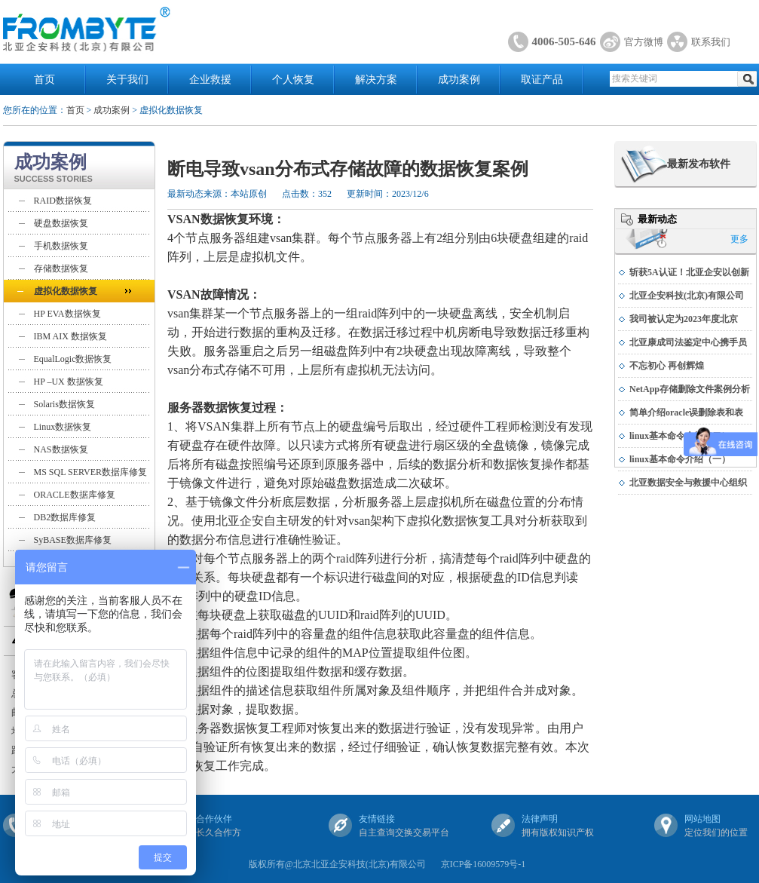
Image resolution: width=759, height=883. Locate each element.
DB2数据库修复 (65, 517)
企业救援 (210, 79)
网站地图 (702, 819)
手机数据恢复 (61, 246)
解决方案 (376, 79)
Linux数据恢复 (63, 427)
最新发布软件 (698, 164)
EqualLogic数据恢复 (73, 359)
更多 (739, 239)
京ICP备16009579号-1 (483, 864)
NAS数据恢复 (61, 449)
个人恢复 (293, 79)
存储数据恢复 (61, 268)
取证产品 (542, 79)
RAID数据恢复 (63, 200)
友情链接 (377, 819)
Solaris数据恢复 (64, 404)
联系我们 (710, 42)
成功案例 (459, 79)
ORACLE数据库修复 (74, 494)
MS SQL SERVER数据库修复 (91, 472)
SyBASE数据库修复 (73, 540)
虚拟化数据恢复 (65, 291)
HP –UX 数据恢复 (68, 381)
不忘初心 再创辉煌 (666, 365)
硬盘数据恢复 (61, 223)
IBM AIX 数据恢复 (70, 336)
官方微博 (643, 42)
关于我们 (127, 79)
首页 (44, 79)
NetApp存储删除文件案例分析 (689, 389)
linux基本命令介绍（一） (679, 459)
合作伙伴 (214, 819)
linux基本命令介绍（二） (679, 436)
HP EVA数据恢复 (67, 313)
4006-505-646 (564, 41)
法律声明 (540, 819)
